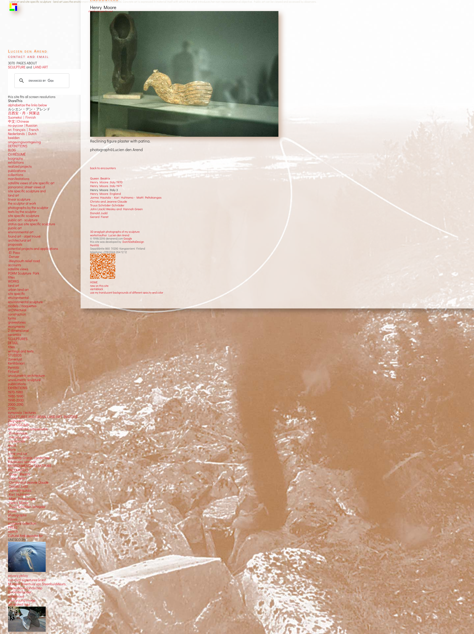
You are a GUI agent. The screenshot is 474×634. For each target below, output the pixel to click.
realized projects (20, 166)
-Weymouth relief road (24, 261)
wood (12, 445)
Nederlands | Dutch (22, 133)
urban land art (18, 289)
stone (12, 449)
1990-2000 (16, 400)
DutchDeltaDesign (133, 242)
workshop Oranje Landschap (29, 458)
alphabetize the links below (27, 105)
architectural (17, 310)
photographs (17, 515)
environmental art (20, 232)
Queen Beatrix (100, 178)
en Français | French (23, 129)
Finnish (30, 117)
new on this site (99, 286)
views (24, 269)
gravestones (17, 322)
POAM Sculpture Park (23, 273)
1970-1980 (15, 392)
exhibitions (16, 162)
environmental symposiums (27, 429)
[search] (41, 81)
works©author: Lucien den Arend (109, 235)
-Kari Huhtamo (19, 494)
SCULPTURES (18, 339)
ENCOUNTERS (18, 470)
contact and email (28, 56)
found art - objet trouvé (24, 236)
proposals (15, 244)
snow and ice (17, 453)
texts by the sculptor (22, 211)
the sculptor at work (22, 203)
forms (12, 318)
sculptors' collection (22, 523)
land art (13, 285)
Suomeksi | (16, 117)
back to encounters (103, 168)
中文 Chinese (18, 121)
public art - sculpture (23, 220)
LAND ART (40, 67)
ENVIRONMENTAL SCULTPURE (29, 466)
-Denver (13, 256)
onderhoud (16, 596)
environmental (18, 297)
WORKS (13, 281)
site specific (16, 293)
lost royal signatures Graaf (27, 580)
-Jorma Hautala (19, 490)
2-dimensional (18, 330)
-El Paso (14, 252)
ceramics (14, 334)
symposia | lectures (22, 412)
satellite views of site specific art (31, 183)
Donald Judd (98, 213)
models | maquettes (22, 306)
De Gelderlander (19, 592)
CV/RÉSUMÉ (17, 154)
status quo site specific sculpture (31, 224)
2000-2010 (15, 404)
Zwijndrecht (16, 421)
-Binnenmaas (17, 433)
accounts (14, 265)
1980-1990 (16, 396)
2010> (12, 408)
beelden (14, 137)
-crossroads (16, 441)
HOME (94, 282)
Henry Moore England (105, 194)
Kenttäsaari (16, 363)
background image (21, 600)
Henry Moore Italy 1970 (106, 182)
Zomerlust (15, 359)
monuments (16, 326)
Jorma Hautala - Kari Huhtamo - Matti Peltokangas (126, 197)
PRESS (13, 527)
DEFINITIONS (17, 146)
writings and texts (21, 351)
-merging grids (19, 437)
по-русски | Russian (22, 125)
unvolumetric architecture (26, 375)
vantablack (96, 289)
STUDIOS (15, 355)
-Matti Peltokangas (22, 498)
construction (17, 314)
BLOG (12, 150)
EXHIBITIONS (17, 388)
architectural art (19, 240)
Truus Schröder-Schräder (107, 205)
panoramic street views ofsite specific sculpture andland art (27, 191)
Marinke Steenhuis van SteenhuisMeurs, (37, 584)
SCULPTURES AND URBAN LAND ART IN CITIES (42, 417)
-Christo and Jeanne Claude (28, 482)
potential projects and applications (33, 248)
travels (13, 519)
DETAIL (13, 343)
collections (15, 174)
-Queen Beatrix (19, 474)
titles (11, 277)
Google (128, 238)
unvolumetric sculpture (24, 380)
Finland (13, 371)
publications (17, 170)
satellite (13, 269)
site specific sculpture (23, 215)
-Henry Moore (18, 503)
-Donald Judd (18, 486)
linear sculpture (19, 199)
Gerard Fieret (99, 217)
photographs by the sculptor (28, 207)
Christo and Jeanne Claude (108, 201)
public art (15, 228)
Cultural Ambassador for (25, 535)
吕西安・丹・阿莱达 (24, 113)
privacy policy (18, 575)
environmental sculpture (25, 302)
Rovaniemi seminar (22, 462)
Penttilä (94, 245)
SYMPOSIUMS (18, 425)
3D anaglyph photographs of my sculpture (115, 232)
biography (15, 158)
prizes (12, 511)
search (13, 531)
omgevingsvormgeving (24, 142)
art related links (19, 604)
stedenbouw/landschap (25, 588)
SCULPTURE (17, 67)
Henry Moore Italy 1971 (106, 186)
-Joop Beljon (17, 478)
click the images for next (100, 11)
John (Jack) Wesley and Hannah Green (116, 209)
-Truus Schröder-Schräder (27, 507)
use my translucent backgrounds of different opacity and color (126, 292)
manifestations (19, 178)
